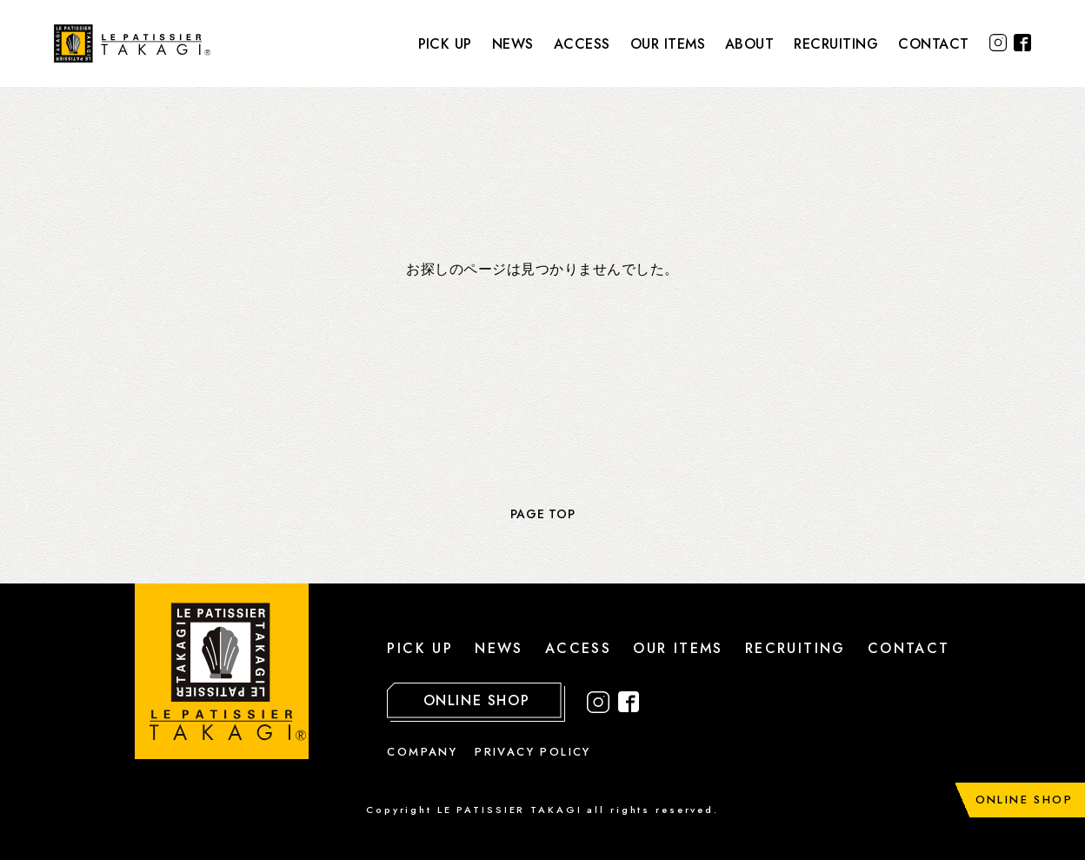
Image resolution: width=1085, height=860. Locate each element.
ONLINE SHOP (1024, 799)
